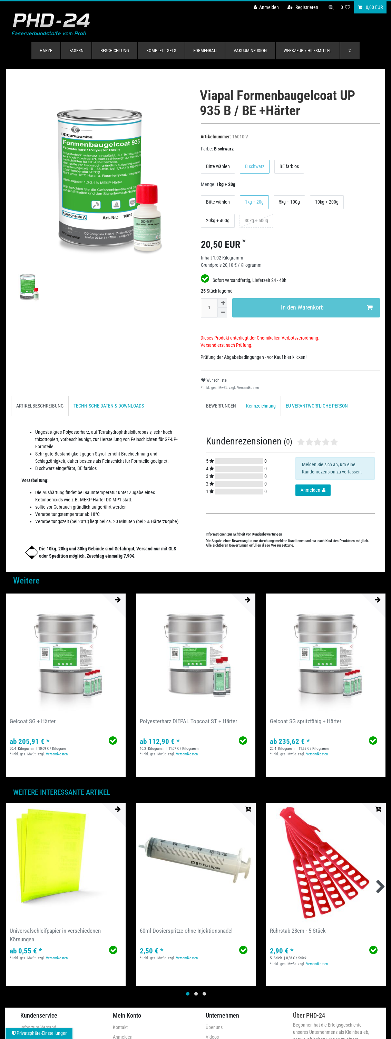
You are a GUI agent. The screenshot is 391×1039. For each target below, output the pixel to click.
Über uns (214, 1027)
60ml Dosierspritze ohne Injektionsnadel (186, 930)
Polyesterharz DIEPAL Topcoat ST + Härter (188, 721)
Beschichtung (114, 50)
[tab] (40, 406)
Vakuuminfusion (250, 50)
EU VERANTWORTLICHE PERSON (317, 406)
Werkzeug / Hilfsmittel (307, 50)
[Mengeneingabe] (209, 307)
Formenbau (204, 50)
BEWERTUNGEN (221, 406)
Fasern (76, 50)
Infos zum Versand (38, 1027)
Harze (46, 50)
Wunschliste (214, 380)
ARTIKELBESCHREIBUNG (39, 406)
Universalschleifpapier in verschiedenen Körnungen (55, 935)
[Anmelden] (263, 7)
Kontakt (120, 1027)
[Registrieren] (300, 7)
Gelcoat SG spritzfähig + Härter (305, 721)
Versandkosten (247, 387)
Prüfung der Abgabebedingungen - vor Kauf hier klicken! (253, 357)
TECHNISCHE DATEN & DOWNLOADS (109, 406)
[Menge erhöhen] (222, 303)
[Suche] (330, 7)
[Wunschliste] (345, 7)
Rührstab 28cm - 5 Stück (298, 930)
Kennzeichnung (261, 406)
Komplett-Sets (161, 50)
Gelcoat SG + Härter (33, 721)
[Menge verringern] (222, 312)
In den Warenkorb (326, 308)
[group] (196, 863)
